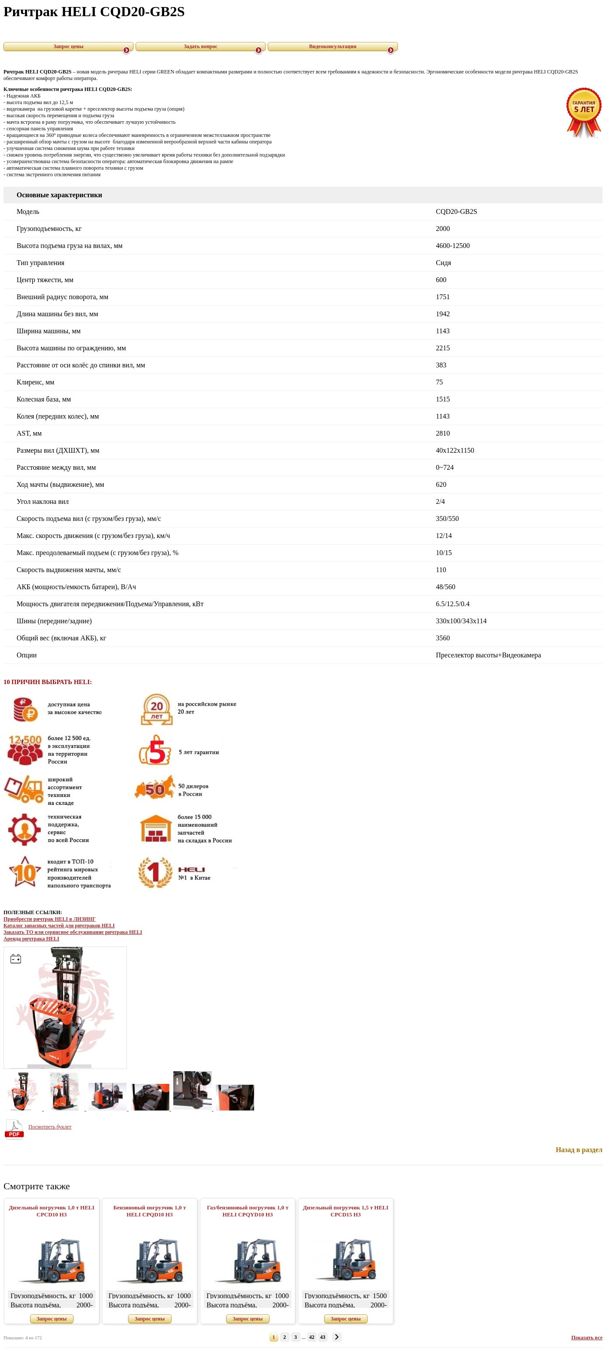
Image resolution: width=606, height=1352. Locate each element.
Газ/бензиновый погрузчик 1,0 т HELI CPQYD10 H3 (247, 1211)
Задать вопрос (200, 46)
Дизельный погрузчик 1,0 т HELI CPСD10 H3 (52, 1211)
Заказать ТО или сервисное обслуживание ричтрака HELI (73, 932)
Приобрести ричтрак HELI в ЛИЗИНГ (50, 919)
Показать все (586, 1338)
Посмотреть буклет (49, 1127)
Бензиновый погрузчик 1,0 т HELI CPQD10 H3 (149, 1211)
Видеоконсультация (333, 46)
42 (312, 1337)
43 (323, 1337)
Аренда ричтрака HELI (31, 939)
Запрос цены (68, 46)
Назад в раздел (579, 1149)
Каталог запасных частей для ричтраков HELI (59, 925)
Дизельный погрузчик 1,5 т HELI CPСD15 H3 (346, 1211)
